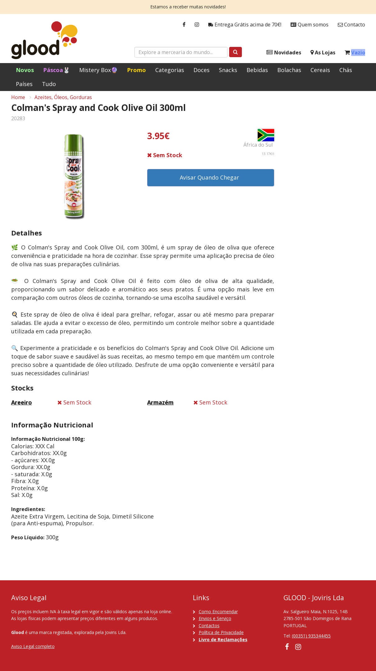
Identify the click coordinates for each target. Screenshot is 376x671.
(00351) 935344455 (311, 636)
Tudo (49, 84)
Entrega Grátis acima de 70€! (244, 24)
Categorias (169, 70)
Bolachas (289, 70)
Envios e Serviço (215, 618)
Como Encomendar (218, 611)
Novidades (283, 52)
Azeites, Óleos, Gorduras (63, 101)
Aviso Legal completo (33, 646)
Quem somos (309, 24)
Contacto (351, 24)
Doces (201, 70)
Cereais (320, 70)
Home (18, 101)
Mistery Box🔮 (98, 70)
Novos (25, 70)
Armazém (160, 406)
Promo (136, 70)
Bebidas (257, 70)
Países (24, 84)
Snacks (228, 70)
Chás (345, 70)
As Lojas (322, 52)
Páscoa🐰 (56, 70)
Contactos (209, 625)
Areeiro (21, 406)
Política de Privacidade (221, 632)
